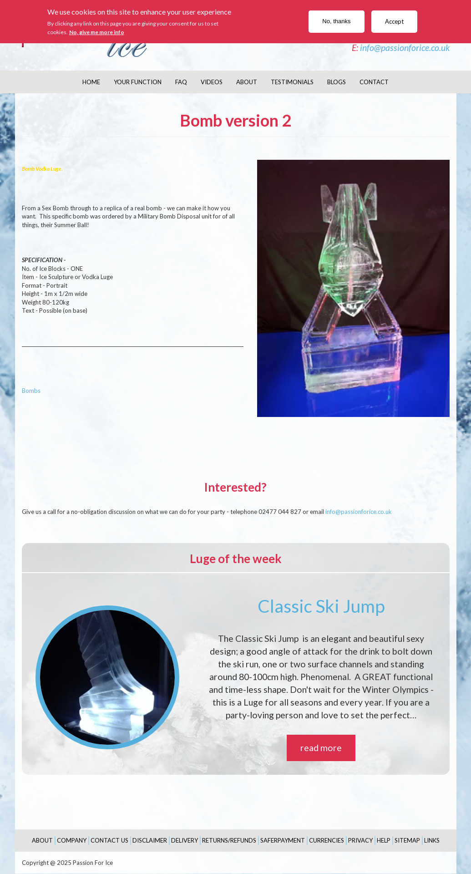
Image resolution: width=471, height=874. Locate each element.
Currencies (326, 840)
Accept (394, 21)
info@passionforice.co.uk (405, 47)
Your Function (138, 82)
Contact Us (109, 840)
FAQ (181, 82)
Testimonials (292, 82)
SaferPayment (282, 840)
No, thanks (336, 21)
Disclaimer (149, 840)
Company (71, 840)
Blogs (336, 82)
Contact (374, 82)
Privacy (360, 840)
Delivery (184, 840)
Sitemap (407, 840)
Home (91, 82)
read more (321, 747)
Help (383, 840)
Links (432, 840)
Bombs (31, 390)
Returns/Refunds (229, 840)
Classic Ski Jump (321, 605)
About (246, 82)
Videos (212, 82)
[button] (353, 288)
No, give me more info (96, 32)
